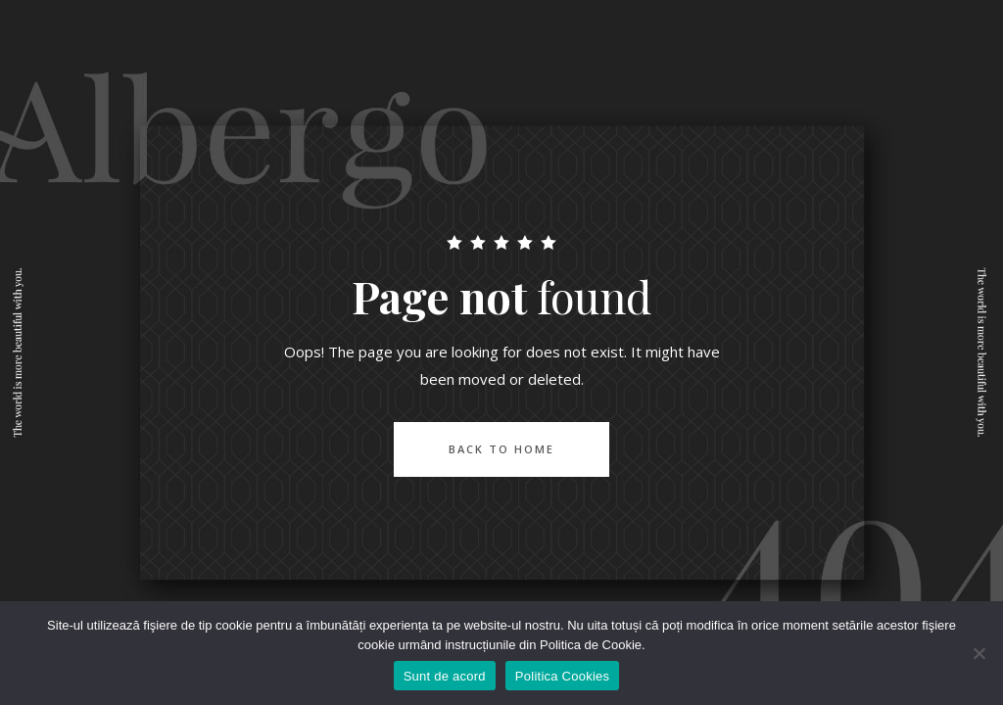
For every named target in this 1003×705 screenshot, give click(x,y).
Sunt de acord (445, 676)
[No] (978, 653)
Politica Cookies (562, 676)
